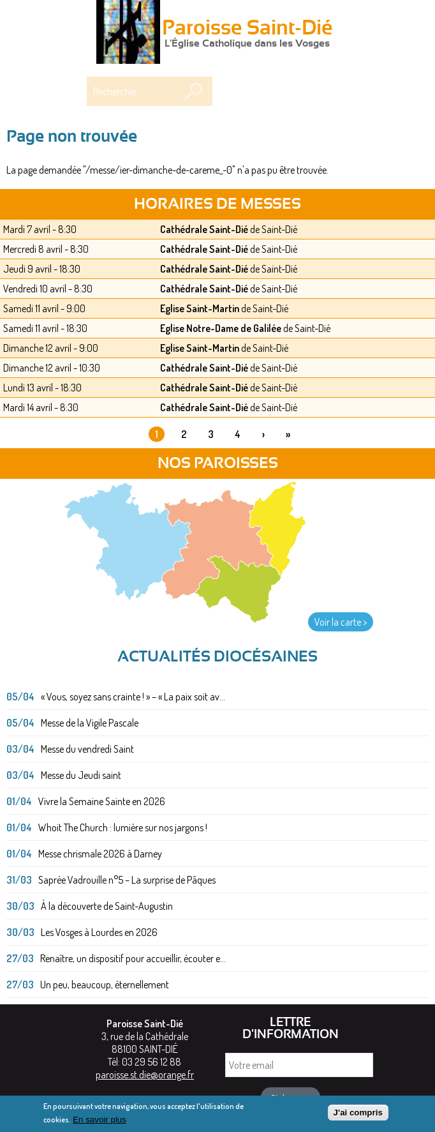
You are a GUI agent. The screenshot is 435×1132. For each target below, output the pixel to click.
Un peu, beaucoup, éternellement (104, 984)
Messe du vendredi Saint (87, 749)
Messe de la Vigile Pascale (89, 722)
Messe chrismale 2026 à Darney (100, 853)
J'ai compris (358, 1116)
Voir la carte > (340, 621)
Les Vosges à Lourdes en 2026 (99, 932)
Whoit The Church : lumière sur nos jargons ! (122, 827)
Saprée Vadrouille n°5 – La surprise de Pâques (127, 879)
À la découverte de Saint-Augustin (107, 906)
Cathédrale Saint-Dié (204, 229)
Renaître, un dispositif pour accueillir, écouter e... (133, 958)
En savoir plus (99, 1123)
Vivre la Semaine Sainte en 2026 (101, 801)
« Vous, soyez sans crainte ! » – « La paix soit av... (133, 696)
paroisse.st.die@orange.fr (145, 1074)
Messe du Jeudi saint (81, 775)
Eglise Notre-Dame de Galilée (220, 328)
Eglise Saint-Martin (199, 308)
